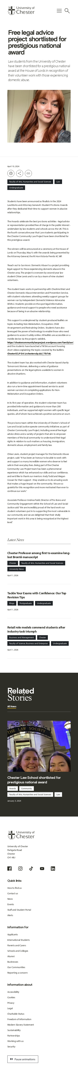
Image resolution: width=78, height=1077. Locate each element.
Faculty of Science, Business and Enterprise (28, 643)
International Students (18, 939)
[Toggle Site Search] (67, 10)
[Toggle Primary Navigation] (59, 10)
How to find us (14, 887)
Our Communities (16, 967)
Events (10, 904)
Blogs (11, 603)
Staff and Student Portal (19, 909)
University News (16, 569)
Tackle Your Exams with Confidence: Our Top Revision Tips (36, 595)
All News (11, 706)
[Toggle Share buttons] (19, 173)
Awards (12, 788)
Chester (12, 563)
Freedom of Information (19, 1019)
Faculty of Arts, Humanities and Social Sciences (30, 181)
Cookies (11, 997)
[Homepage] (21, 10)
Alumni (11, 956)
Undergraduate (16, 187)
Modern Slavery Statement (20, 1024)
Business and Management (21, 637)
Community (26, 788)
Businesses (12, 961)
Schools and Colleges (17, 950)
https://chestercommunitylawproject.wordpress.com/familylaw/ (40, 342)
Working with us (15, 1041)
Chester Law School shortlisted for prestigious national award (34, 779)
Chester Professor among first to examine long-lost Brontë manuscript (38, 555)
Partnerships (13, 1035)
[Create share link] (28, 173)
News (10, 898)
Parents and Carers (16, 945)
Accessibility (13, 991)
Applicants (12, 934)
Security (11, 1046)
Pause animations (22, 1059)
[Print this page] (10, 173)
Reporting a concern (17, 972)
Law (58, 181)
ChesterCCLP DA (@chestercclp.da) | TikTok (29, 353)
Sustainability (14, 1030)
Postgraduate (26, 603)
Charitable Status (15, 1013)
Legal (10, 1008)
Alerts (10, 915)
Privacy (10, 1002)
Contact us (12, 893)
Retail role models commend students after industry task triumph (36, 629)
